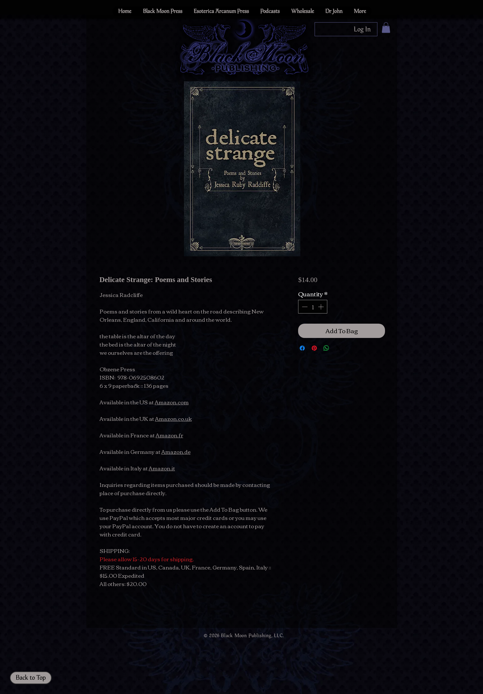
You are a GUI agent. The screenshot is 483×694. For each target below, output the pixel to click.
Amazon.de (176, 451)
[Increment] (321, 306)
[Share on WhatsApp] (326, 348)
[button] (386, 27)
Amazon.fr (169, 435)
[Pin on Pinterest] (314, 348)
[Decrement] (304, 306)
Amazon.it (162, 468)
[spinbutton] (313, 306)
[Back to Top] (31, 677)
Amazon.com (172, 402)
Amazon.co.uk (173, 418)
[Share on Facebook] (302, 348)
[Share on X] (338, 348)
